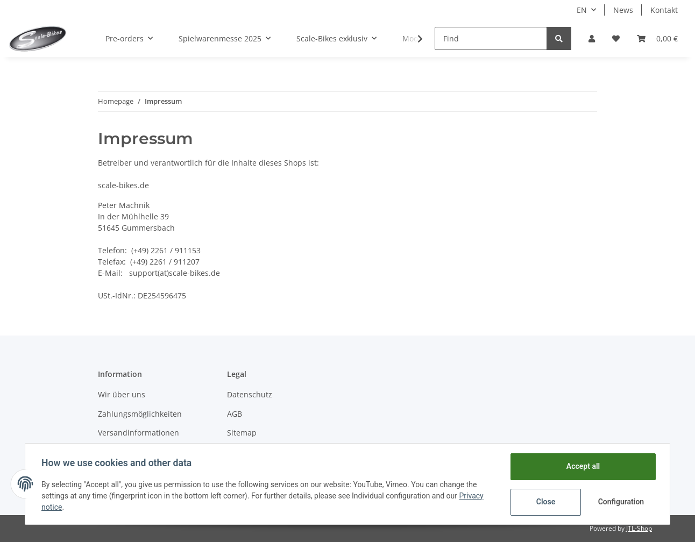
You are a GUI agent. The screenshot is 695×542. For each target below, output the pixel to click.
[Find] (491, 38)
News (623, 10)
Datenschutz (249, 394)
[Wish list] (616, 38)
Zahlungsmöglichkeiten (140, 414)
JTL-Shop (639, 528)
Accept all (582, 466)
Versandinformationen (138, 432)
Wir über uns (121, 394)
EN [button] (582, 10)
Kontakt (664, 10)
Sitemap (242, 432)
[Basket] (657, 38)
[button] (592, 38)
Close (544, 501)
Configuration (620, 501)
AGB (234, 414)
